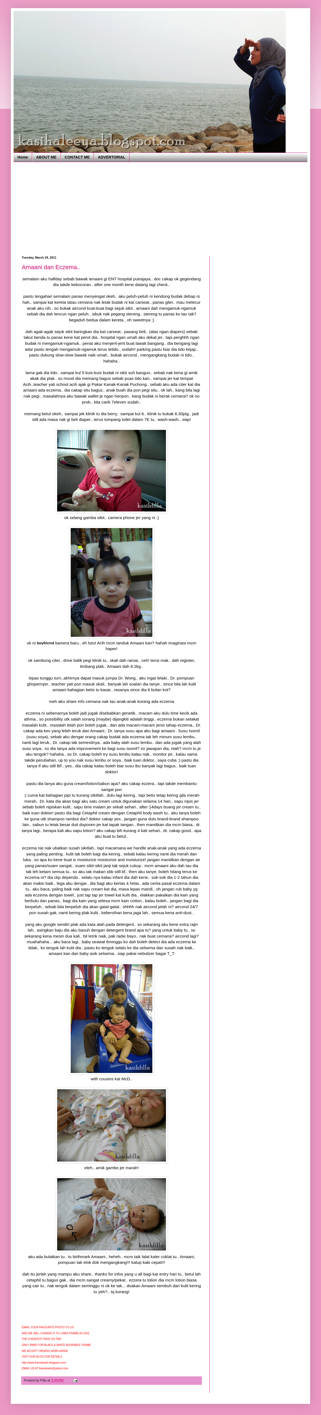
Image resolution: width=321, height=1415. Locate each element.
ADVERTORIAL (111, 157)
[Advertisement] (81, 208)
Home (22, 157)
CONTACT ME (77, 157)
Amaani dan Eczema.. (51, 267)
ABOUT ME (46, 157)
